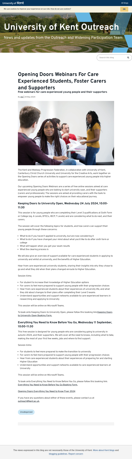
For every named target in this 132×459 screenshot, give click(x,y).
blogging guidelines (58, 454)
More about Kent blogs (103, 450)
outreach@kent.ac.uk (28, 401)
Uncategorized (26, 412)
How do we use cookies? (61, 9)
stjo (21, 97)
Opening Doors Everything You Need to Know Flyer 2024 (46, 391)
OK (124, 9)
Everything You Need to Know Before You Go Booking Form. (48, 384)
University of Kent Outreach (61, 27)
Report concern (75, 454)
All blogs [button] (124, 3)
